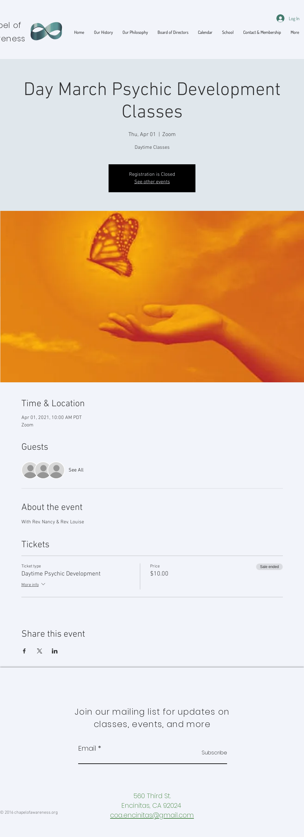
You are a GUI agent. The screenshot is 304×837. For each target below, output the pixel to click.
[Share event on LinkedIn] (55, 650)
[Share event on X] (39, 650)
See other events (152, 182)
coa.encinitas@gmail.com (152, 815)
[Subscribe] (211, 752)
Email (87, 748)
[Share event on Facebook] (24, 650)
